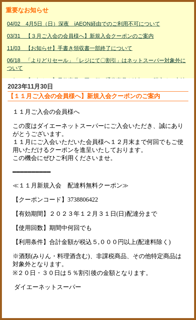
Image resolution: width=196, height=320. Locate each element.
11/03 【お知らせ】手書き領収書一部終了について (69, 48)
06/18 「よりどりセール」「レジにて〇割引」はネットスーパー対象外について (96, 64)
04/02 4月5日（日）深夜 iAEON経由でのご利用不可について (83, 24)
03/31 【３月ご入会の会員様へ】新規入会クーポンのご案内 (80, 36)
